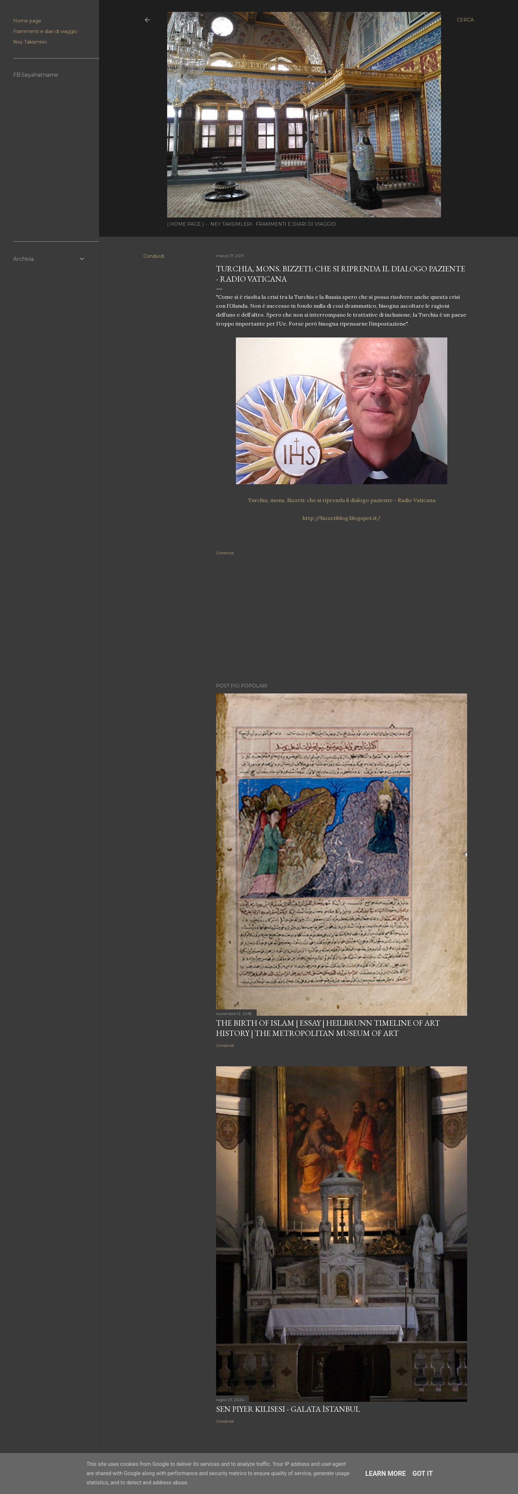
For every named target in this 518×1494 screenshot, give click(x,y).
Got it (423, 1473)
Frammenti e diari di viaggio (296, 224)
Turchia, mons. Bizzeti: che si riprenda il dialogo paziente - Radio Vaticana (341, 500)
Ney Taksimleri (231, 224)
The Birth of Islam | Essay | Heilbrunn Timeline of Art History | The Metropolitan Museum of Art (328, 1028)
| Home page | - (187, 224)
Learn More (385, 1473)
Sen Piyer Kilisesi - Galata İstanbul (288, 1409)
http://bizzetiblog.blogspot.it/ (342, 518)
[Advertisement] (341, 620)
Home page (27, 21)
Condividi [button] (153, 256)
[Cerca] (465, 20)
